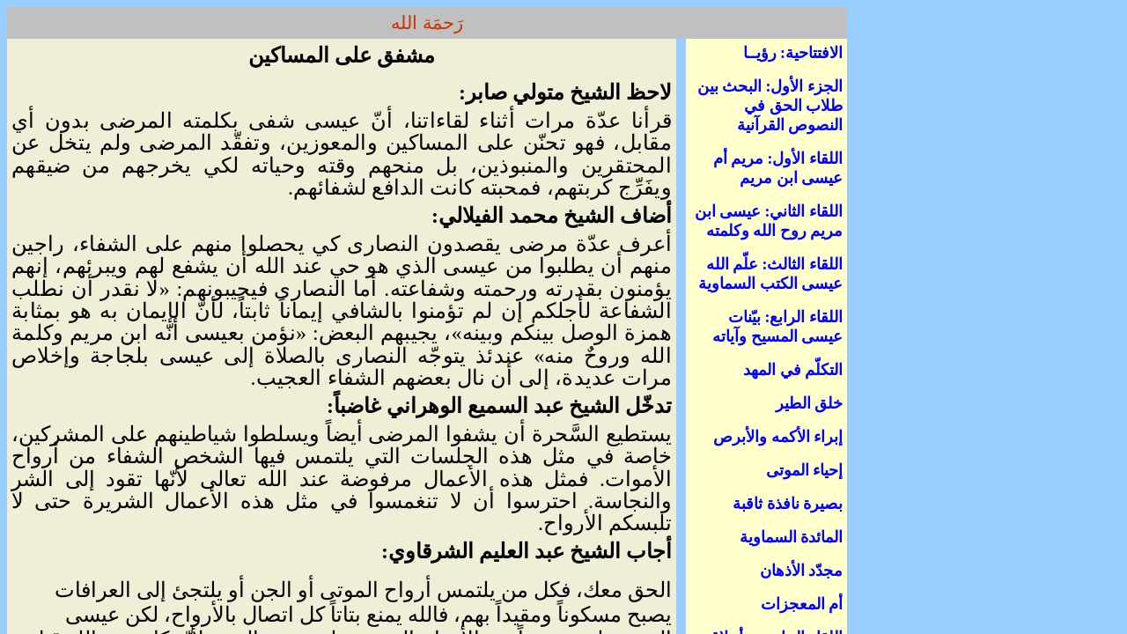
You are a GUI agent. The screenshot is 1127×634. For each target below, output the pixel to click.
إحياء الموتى (804, 470)
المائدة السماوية (791, 537)
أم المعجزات (802, 604)
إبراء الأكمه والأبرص (778, 437)
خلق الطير (809, 403)
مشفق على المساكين (341, 55)
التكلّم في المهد (793, 370)
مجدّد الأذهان (801, 570)
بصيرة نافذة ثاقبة (788, 503)
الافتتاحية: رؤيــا (793, 53)
